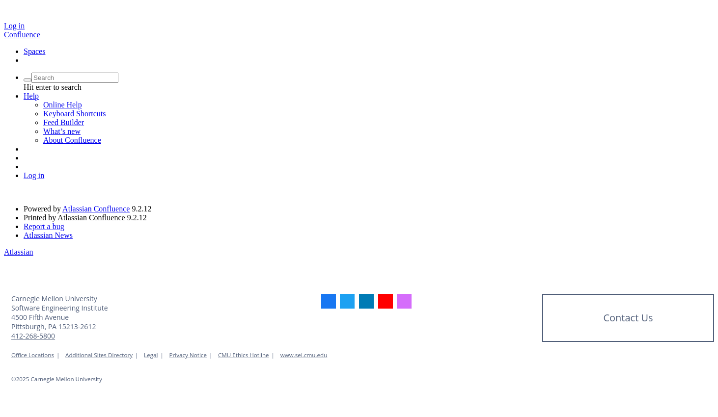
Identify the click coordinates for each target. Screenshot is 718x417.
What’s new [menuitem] (62, 131)
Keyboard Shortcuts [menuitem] (74, 113)
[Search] (27, 79)
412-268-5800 (33, 335)
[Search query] (74, 78)
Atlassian (18, 252)
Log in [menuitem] (34, 175)
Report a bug (44, 226)
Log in (14, 26)
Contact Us (628, 317)
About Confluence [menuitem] (72, 140)
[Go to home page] (22, 34)
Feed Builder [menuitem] (63, 122)
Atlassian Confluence (96, 209)
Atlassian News (48, 235)
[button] (31, 96)
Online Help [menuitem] (62, 105)
